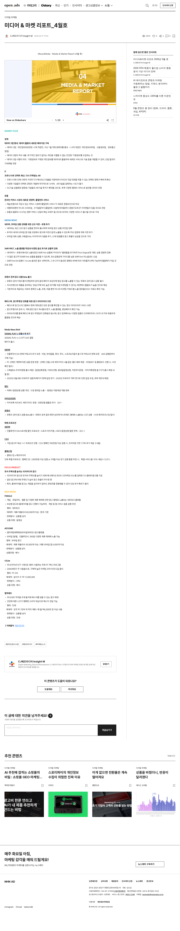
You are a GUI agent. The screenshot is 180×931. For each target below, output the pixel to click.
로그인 (154, 5)
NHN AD (9, 881)
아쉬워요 (72, 689)
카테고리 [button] (30, 5)
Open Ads (12, 5)
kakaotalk (28, 907)
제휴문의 (114, 881)
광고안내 (149, 881)
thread (19, 907)
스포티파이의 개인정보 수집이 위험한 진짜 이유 (64, 774)
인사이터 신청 (168, 5)
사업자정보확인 (119, 891)
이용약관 (92, 902)
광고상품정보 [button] (93, 5)
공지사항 (104, 881)
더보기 (172, 755)
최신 (57, 5)
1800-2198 (130, 894)
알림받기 (106, 664)
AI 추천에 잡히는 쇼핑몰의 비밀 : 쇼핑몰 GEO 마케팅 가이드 (22, 775)
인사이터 (77, 5)
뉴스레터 (139, 881)
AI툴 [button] (107, 5)
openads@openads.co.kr (153, 894)
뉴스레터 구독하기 (150, 864)
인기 (66, 5)
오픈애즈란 (93, 881)
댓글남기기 (107, 730)
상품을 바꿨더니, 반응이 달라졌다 (152, 774)
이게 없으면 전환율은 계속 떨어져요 (109, 774)
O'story (46, 5)
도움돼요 (48, 689)
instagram (9, 907)
